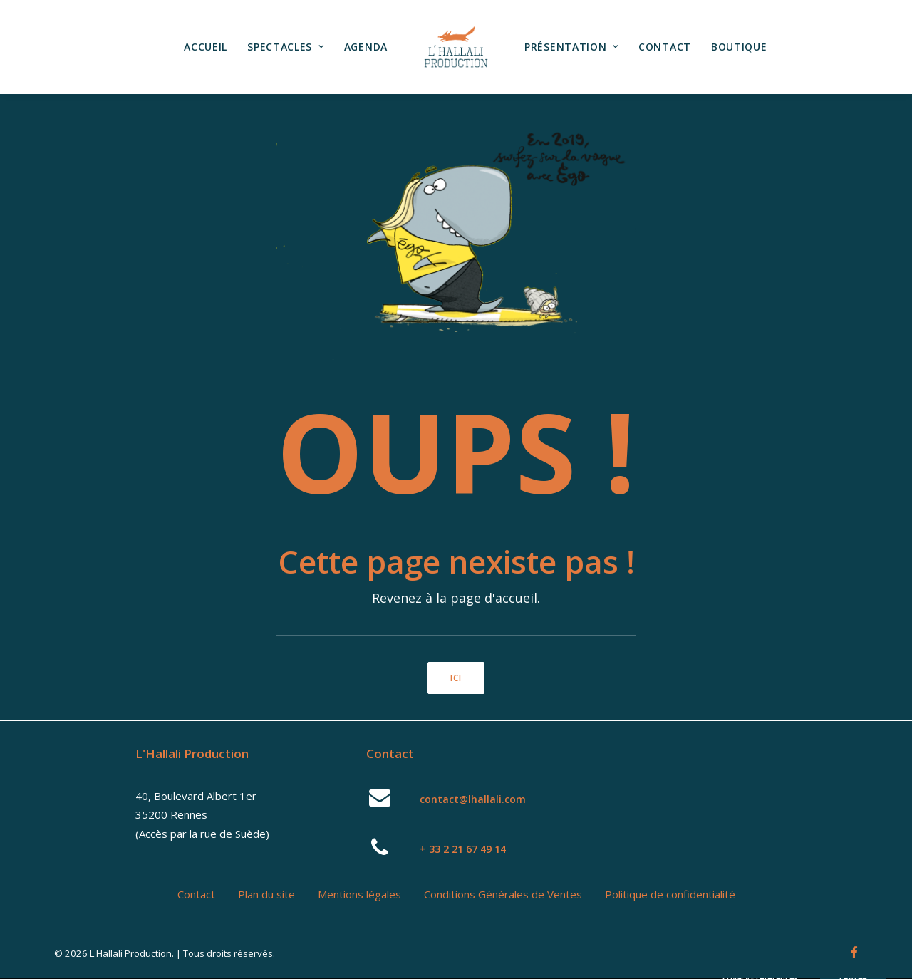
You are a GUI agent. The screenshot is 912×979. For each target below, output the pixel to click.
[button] (380, 802)
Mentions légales (359, 894)
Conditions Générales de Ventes (503, 894)
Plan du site (266, 894)
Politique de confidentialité (670, 894)
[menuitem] (205, 47)
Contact (664, 46)
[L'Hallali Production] (456, 47)
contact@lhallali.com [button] (473, 799)
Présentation (571, 46)
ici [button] (456, 678)
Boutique (739, 46)
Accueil (205, 46)
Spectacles (285, 46)
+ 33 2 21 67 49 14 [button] (463, 849)
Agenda (366, 46)
